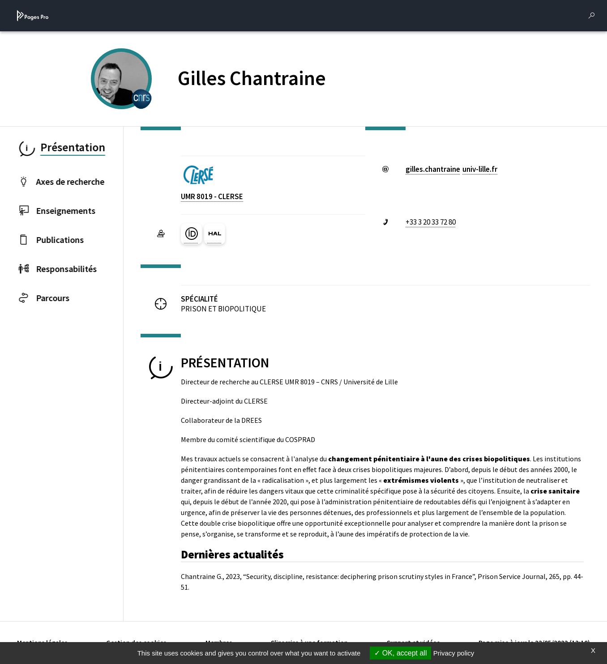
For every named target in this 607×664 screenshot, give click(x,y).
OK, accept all (400, 653)
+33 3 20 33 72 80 (431, 222)
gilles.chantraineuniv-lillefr (451, 169)
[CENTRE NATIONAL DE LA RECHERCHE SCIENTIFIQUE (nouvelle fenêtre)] (142, 98)
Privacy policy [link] (453, 653)
